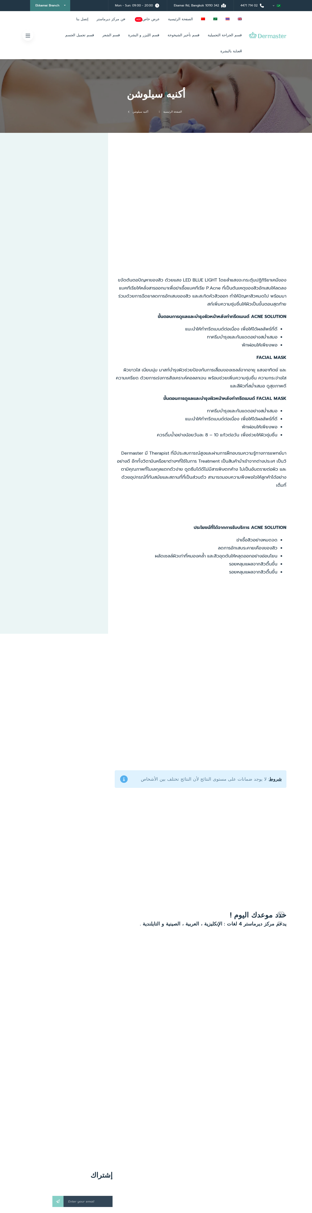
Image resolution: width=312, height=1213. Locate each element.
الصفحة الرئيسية (172, 112)
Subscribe (58, 1201)
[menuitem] (277, 5)
